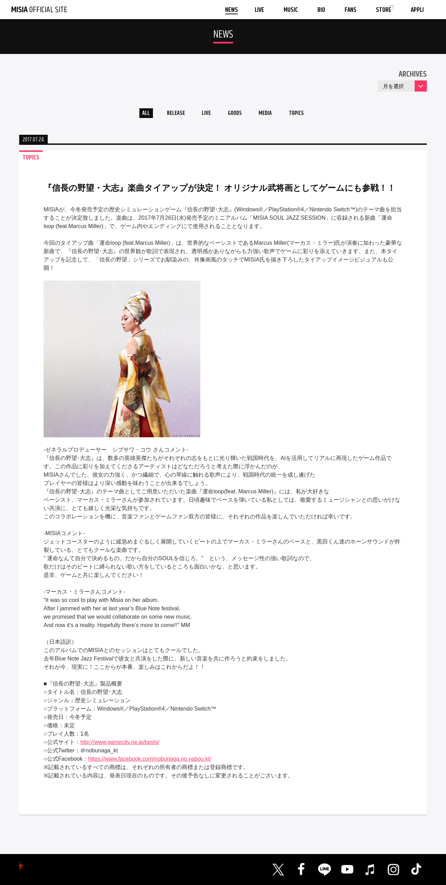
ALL (137, 114)
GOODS (235, 114)
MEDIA (269, 114)
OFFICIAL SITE (39, 9)
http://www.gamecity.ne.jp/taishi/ (119, 744)
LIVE (204, 114)
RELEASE (170, 114)
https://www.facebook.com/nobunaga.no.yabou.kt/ (149, 761)
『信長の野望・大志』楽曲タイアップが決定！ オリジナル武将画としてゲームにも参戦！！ (219, 190)
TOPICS (304, 114)
